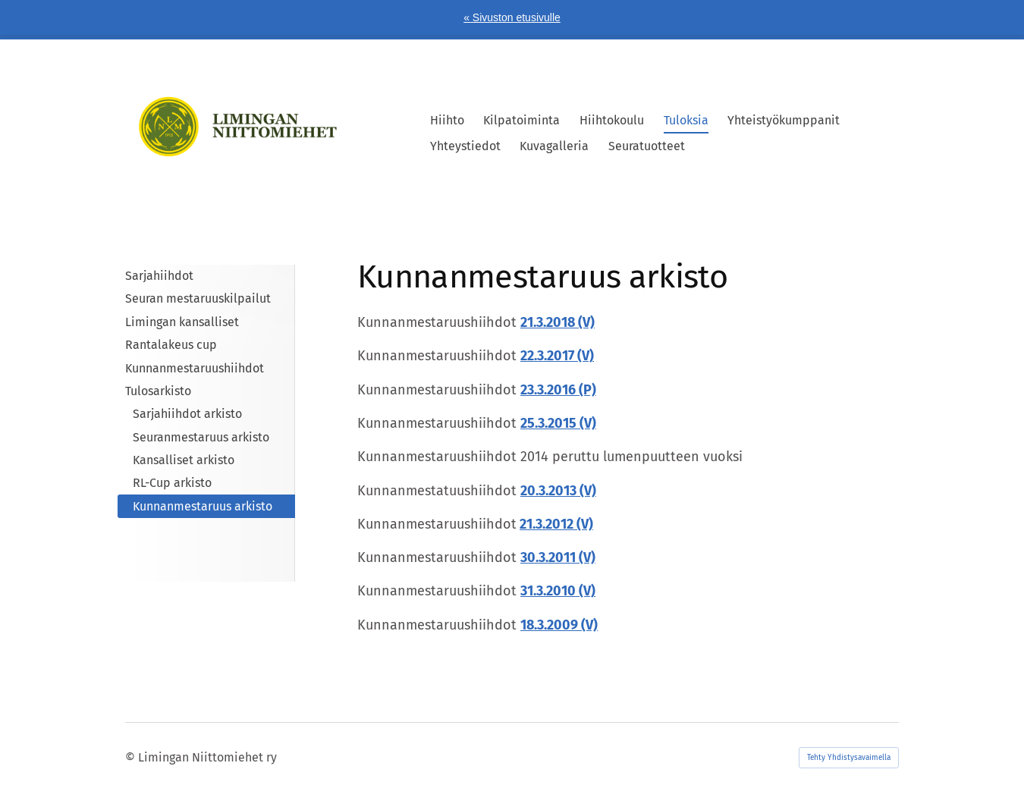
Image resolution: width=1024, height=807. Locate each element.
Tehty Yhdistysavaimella (849, 757)
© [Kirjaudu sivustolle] (131, 757)
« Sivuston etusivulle (512, 17)
